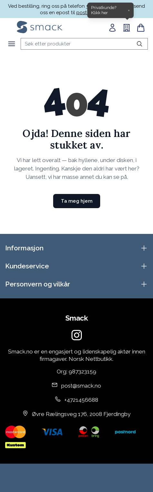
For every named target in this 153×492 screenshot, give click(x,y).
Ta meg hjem (76, 201)
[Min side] (112, 28)
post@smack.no (81, 385)
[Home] (39, 27)
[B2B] (126, 27)
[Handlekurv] (141, 28)
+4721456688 (81, 400)
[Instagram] (77, 335)
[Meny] (11, 43)
